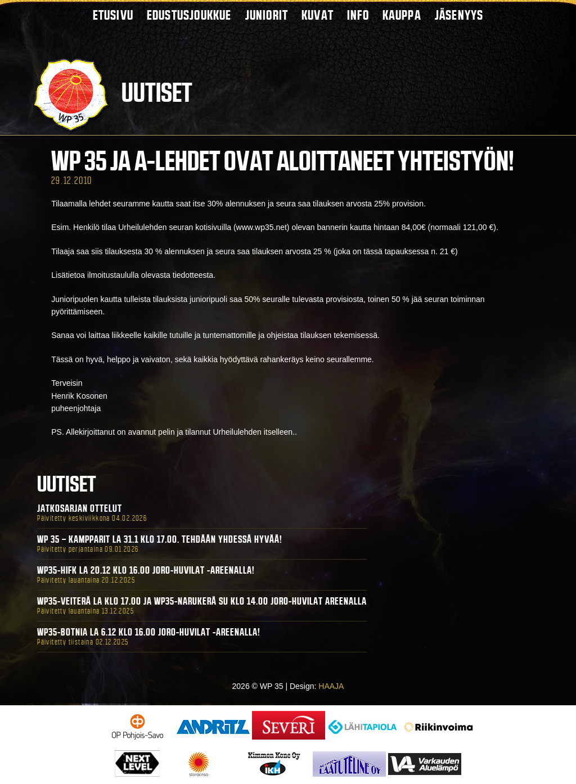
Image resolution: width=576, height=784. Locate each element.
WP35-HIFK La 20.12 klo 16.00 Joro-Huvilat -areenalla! (146, 570)
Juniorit (267, 15)
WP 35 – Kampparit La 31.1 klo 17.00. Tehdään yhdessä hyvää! (159, 539)
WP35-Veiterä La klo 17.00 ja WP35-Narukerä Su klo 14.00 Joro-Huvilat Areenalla (202, 601)
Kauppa (401, 15)
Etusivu (113, 15)
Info (358, 15)
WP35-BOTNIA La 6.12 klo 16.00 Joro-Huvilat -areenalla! (148, 632)
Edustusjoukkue (189, 15)
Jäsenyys (459, 15)
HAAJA (331, 686)
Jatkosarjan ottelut (79, 508)
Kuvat (318, 15)
